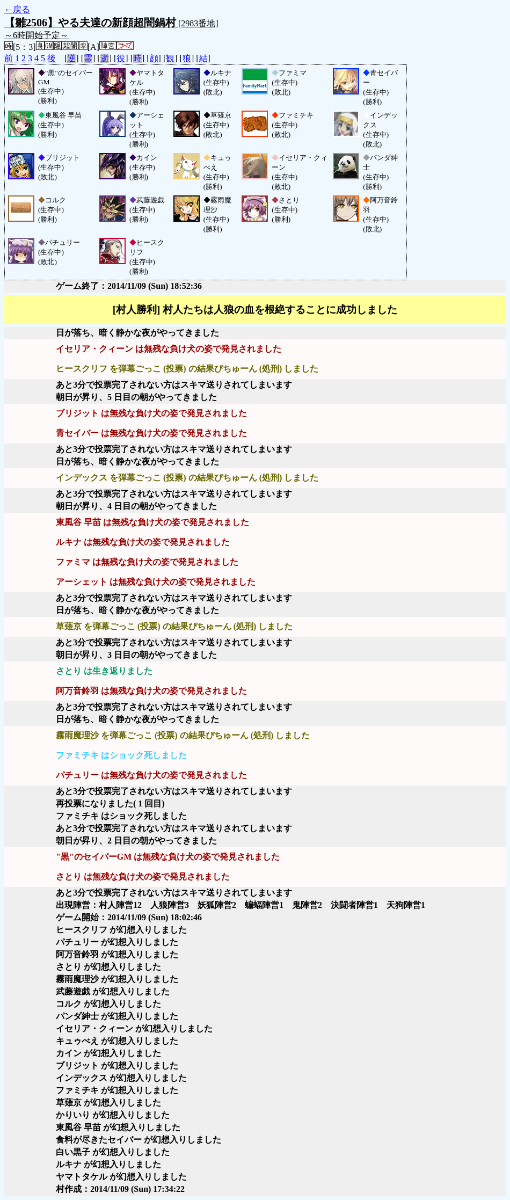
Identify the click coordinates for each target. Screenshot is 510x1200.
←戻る (17, 9)
